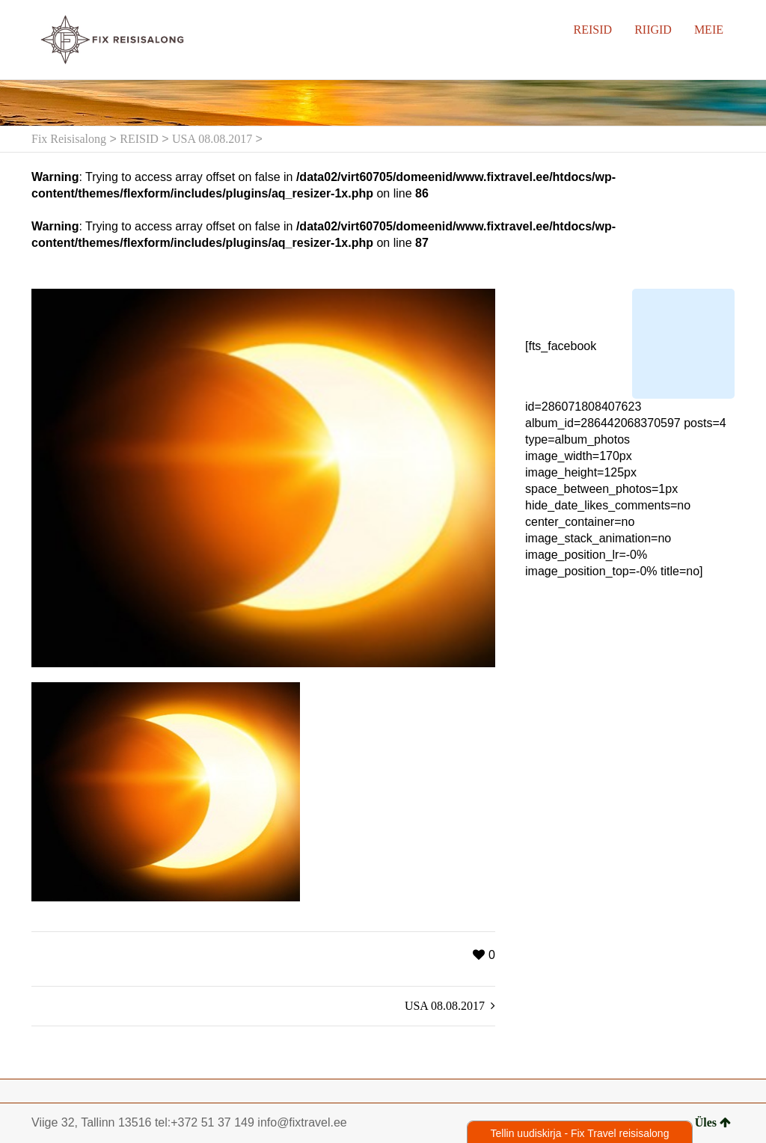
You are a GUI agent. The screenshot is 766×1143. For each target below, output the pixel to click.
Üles (713, 1122)
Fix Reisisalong (68, 138)
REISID (593, 29)
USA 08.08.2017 (212, 138)
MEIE (708, 29)
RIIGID (653, 29)
